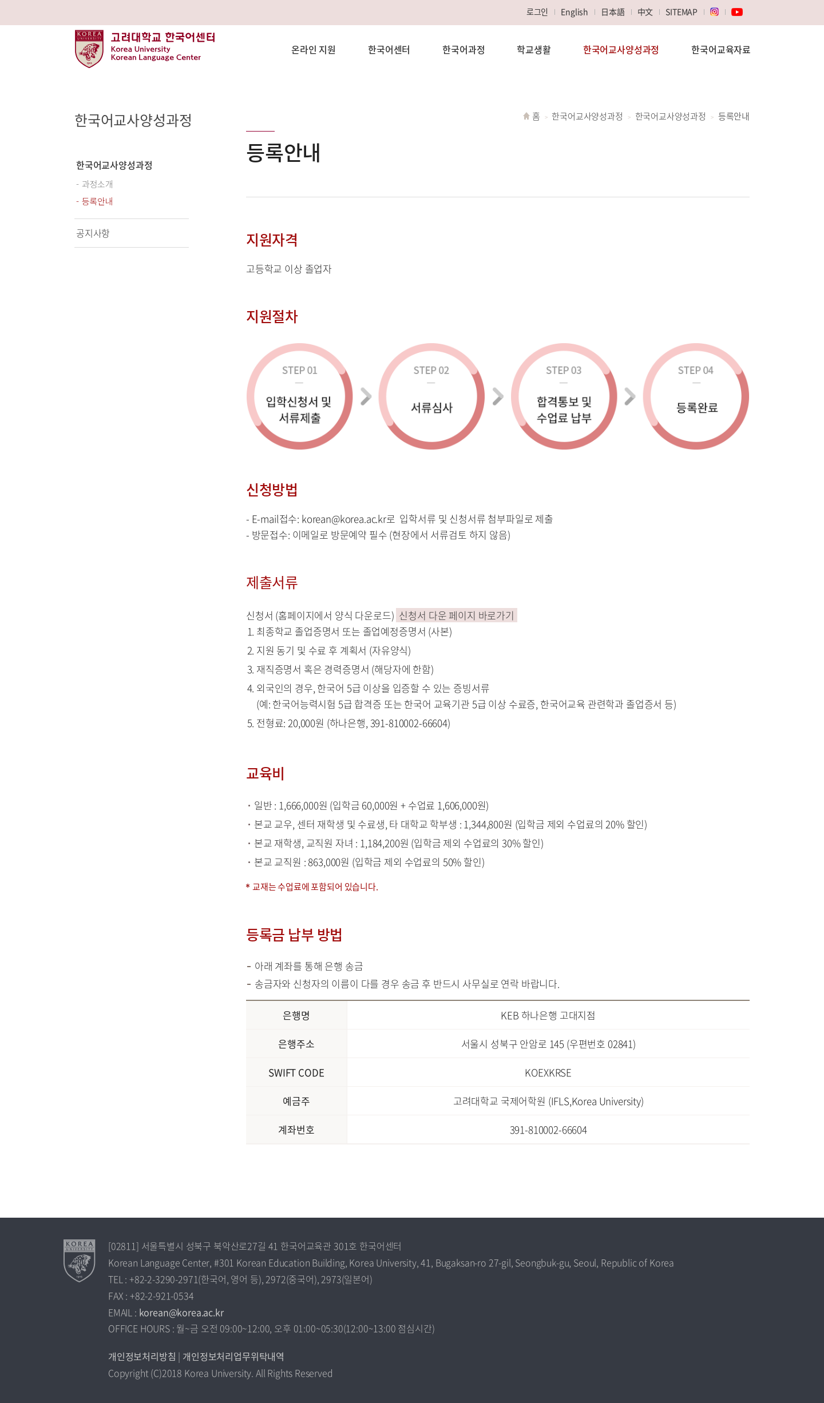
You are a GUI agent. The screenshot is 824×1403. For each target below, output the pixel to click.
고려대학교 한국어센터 (144, 55)
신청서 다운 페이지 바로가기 (456, 615)
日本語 (613, 11)
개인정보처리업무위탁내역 (233, 1356)
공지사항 (93, 233)
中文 (645, 11)
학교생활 (533, 49)
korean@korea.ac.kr (181, 1312)
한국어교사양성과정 (621, 49)
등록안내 (97, 201)
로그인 (537, 11)
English (574, 11)
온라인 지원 (313, 49)
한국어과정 (463, 49)
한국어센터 (389, 49)
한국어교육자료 (721, 49)
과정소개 (97, 184)
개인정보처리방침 (142, 1356)
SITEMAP (681, 11)
